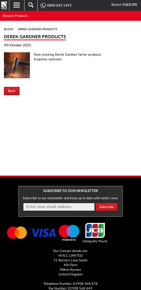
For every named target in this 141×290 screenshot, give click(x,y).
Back (11, 91)
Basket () (118, 5)
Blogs (8, 29)
